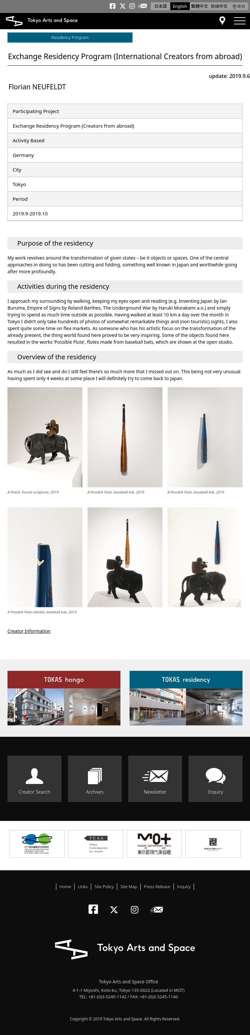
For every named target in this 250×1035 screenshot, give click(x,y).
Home (65, 886)
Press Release (157, 886)
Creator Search (34, 792)
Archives (95, 792)
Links (83, 886)
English (180, 6)
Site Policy (104, 886)
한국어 (238, 6)
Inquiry (215, 792)
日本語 (160, 6)
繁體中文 (199, 6)
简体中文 (219, 6)
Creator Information (28, 631)
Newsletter (155, 792)
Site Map (128, 886)
